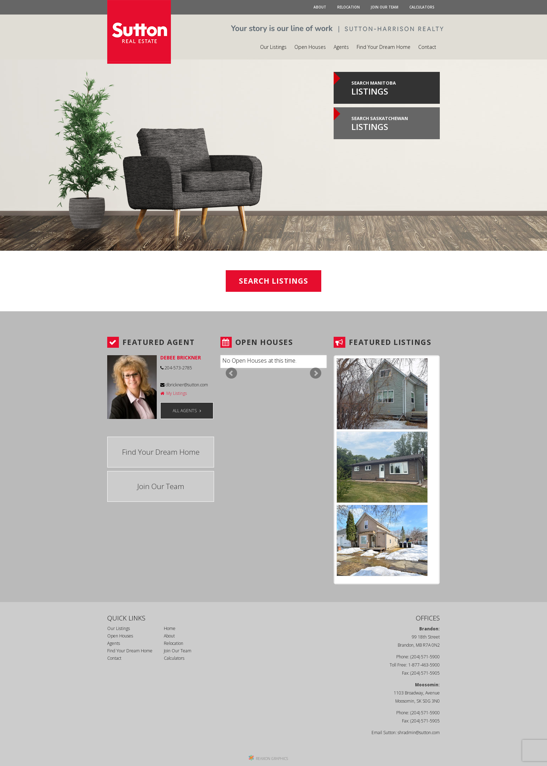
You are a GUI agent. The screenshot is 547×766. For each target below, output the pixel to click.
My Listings (173, 393)
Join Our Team (384, 7)
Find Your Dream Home (383, 47)
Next (315, 373)
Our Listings (273, 47)
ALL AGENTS (187, 411)
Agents (341, 47)
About (319, 7)
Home (169, 628)
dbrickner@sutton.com (184, 385)
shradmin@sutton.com (419, 733)
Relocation (348, 7)
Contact (427, 47)
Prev (231, 373)
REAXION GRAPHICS (272, 758)
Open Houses (310, 47)
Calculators (421, 7)
